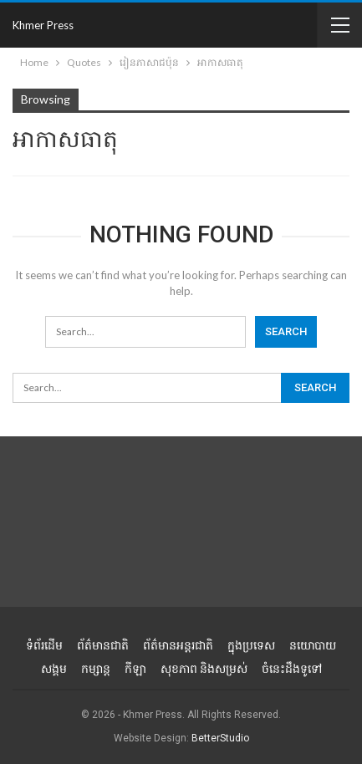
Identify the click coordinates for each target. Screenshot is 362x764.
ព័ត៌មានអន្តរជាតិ (178, 645)
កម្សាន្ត (95, 668)
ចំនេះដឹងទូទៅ (292, 668)
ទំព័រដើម (44, 645)
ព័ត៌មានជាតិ (103, 645)
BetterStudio (220, 738)
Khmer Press (43, 25)
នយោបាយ (312, 645)
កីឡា (135, 668)
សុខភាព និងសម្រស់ (204, 668)
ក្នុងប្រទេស (251, 645)
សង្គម (54, 668)
